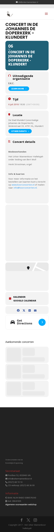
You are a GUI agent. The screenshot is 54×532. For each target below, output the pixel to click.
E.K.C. (11, 83)
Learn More (18, 88)
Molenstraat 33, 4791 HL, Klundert (25, 126)
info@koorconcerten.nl (25, 187)
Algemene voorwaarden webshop (21, 504)
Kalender (19, 296)
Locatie (17, 115)
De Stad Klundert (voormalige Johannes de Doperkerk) (23, 121)
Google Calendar (24, 300)
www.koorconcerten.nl (23, 184)
